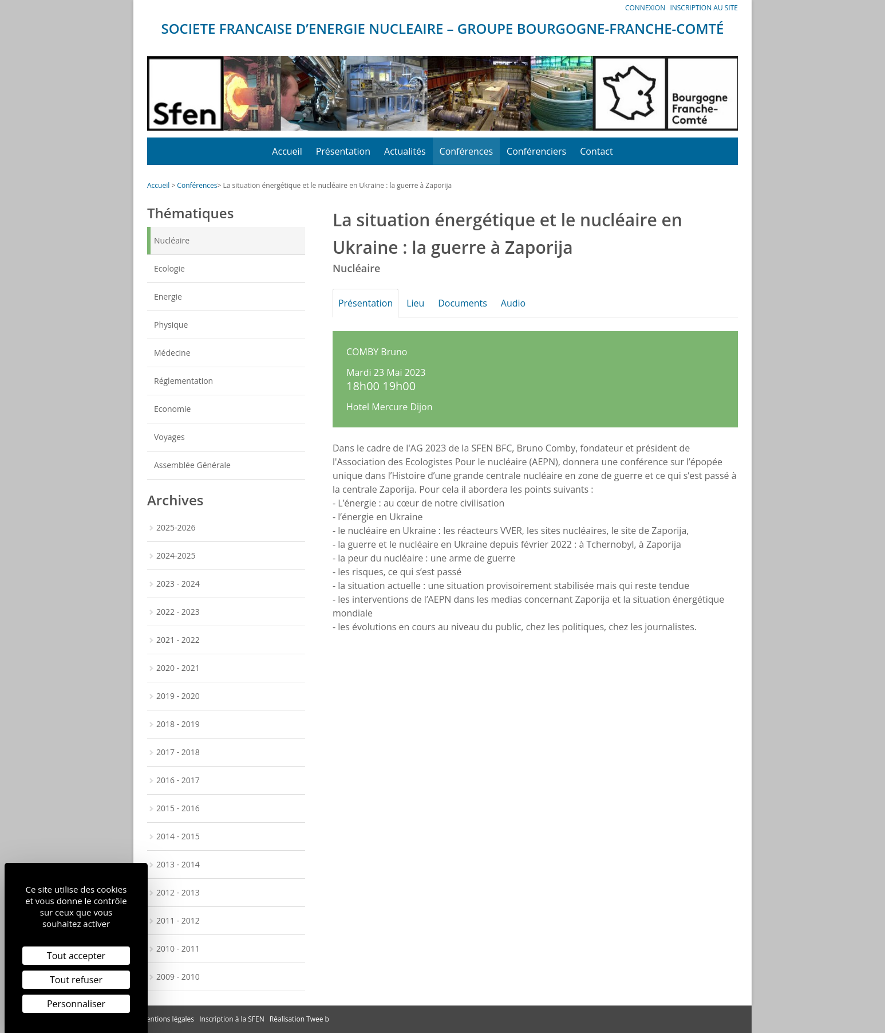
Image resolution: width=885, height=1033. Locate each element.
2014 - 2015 (178, 836)
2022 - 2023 (178, 611)
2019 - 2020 (178, 695)
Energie (168, 296)
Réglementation (183, 380)
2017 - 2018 (178, 752)
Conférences (466, 151)
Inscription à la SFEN (231, 1019)
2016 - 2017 (178, 780)
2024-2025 (176, 555)
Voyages (169, 436)
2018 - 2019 (178, 723)
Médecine (172, 352)
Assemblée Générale (192, 464)
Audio (525, 303)
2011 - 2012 (178, 920)
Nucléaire (171, 240)
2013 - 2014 (178, 864)
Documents (471, 303)
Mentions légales (167, 1019)
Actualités (405, 151)
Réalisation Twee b (299, 1019)
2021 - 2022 (178, 639)
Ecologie (169, 268)
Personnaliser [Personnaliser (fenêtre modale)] (76, 1003)
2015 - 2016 (178, 808)
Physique (171, 324)
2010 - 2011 (178, 948)
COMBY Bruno (376, 351)
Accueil (287, 151)
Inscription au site (704, 8)
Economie (172, 408)
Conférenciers (536, 151)
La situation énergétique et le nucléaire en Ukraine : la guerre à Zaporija (337, 185)
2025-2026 (176, 527)
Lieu (421, 303)
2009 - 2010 (178, 976)
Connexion (645, 8)
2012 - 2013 (178, 892)
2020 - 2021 (178, 667)
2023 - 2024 (178, 583)
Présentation (343, 151)
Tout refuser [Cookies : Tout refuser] (76, 979)
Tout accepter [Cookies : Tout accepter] (76, 955)
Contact (596, 151)
